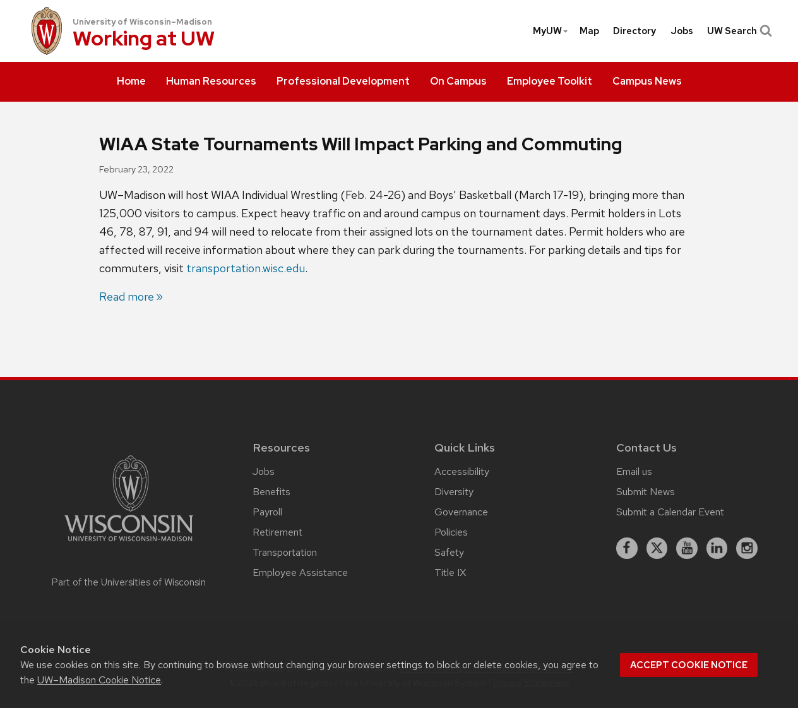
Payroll (267, 512)
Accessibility (461, 471)
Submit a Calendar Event (670, 512)
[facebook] (627, 548)
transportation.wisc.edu (245, 268)
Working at (144, 39)
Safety (449, 552)
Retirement (277, 532)
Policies (451, 532)
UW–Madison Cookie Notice (99, 680)
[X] (657, 548)
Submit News (645, 491)
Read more (126, 296)
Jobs (681, 31)
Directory (634, 31)
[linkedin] (717, 548)
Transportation (285, 552)
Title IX (450, 572)
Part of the (129, 582)
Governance (461, 512)
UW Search (738, 31)
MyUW (551, 31)
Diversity (453, 491)
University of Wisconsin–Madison (142, 21)
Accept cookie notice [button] (688, 665)
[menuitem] (131, 82)
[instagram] (747, 548)
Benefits (271, 491)
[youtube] (687, 548)
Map (589, 31)
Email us (634, 471)
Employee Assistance (300, 572)
